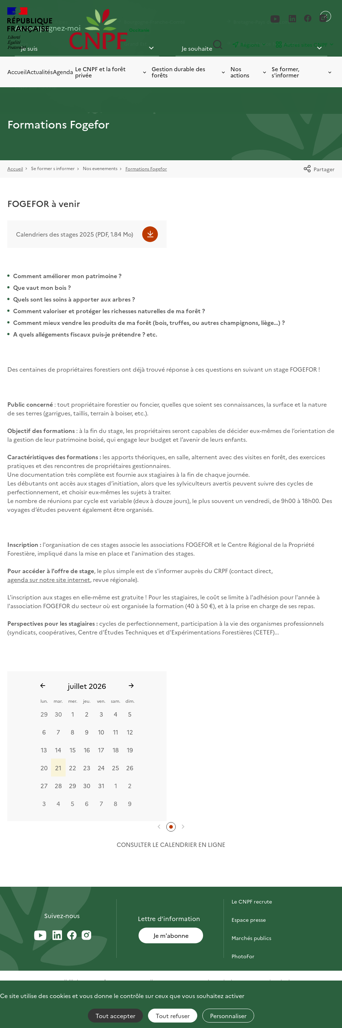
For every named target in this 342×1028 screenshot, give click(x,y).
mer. (72, 701)
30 (58, 714)
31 (101, 785)
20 (44, 767)
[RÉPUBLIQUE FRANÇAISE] (36, 29)
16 (87, 749)
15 (73, 749)
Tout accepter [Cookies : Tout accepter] (115, 1016)
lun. (44, 701)
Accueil (17, 72)
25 (115, 767)
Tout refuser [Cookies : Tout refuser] (173, 1016)
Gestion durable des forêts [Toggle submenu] (189, 72)
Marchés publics (251, 937)
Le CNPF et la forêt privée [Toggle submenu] (111, 72)
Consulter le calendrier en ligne (171, 844)
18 (116, 749)
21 (58, 767)
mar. (58, 701)
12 (130, 732)
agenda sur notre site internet (48, 579)
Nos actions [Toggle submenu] (248, 72)
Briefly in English (252, 974)
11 (115, 732)
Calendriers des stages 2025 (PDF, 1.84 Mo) (74, 234)
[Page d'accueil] (98, 29)
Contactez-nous (251, 883)
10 (101, 732)
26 (129, 767)
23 (86, 767)
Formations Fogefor (146, 168)
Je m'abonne (171, 935)
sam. (115, 701)
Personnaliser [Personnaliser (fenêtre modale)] (228, 1016)
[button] (159, 827)
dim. (130, 701)
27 (44, 785)
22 (72, 767)
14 (58, 749)
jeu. (86, 701)
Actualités (40, 72)
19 (130, 749)
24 (101, 767)
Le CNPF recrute (252, 901)
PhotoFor (243, 956)
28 (58, 785)
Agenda (63, 72)
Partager (319, 169)
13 (44, 749)
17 (101, 749)
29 (44, 714)
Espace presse (249, 919)
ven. (101, 701)
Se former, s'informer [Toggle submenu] (302, 72)
